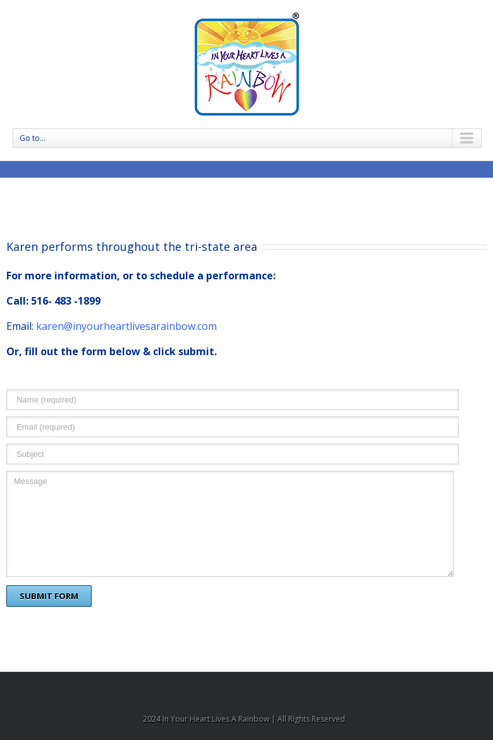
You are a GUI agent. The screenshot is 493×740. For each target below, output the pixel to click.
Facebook (246, 689)
